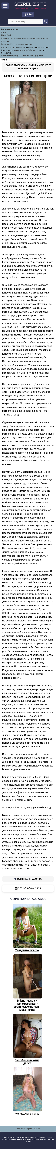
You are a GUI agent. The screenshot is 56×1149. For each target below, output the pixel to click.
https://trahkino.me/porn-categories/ (17, 44)
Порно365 (6, 35)
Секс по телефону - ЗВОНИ (28, 1129)
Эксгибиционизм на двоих (27, 1039)
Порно (4, 32)
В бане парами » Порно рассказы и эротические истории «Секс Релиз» (27, 982)
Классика (35, 879)
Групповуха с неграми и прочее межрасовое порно (24, 38)
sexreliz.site (9, 1137)
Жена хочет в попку (27, 1091)
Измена (22, 879)
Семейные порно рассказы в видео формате (22, 55)
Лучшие (28, 14)
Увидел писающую (27, 928)
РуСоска (5, 41)
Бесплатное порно (9, 29)
